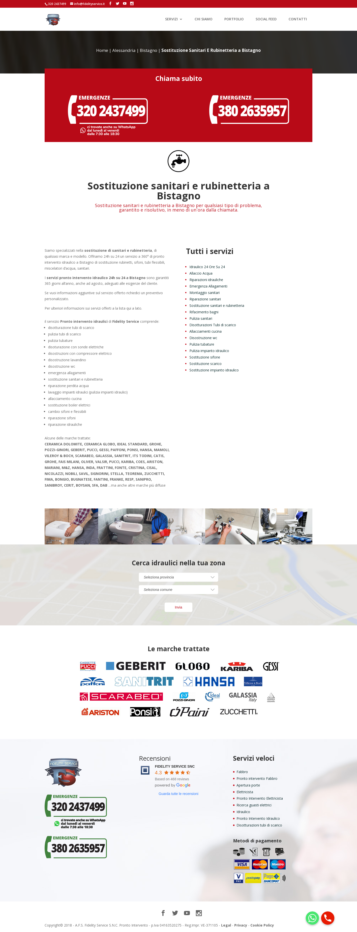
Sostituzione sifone (204, 357)
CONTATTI (298, 19)
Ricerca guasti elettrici (254, 805)
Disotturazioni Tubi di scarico (212, 325)
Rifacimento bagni (203, 312)
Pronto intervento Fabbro (257, 778)
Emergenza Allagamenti (208, 286)
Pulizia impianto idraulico (209, 350)
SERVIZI (171, 19)
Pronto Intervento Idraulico (258, 818)
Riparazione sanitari (205, 299)
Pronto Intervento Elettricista (260, 798)
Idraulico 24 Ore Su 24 (207, 266)
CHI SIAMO (203, 19)
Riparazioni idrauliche (206, 279)
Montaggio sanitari (204, 292)
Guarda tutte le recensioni (178, 794)
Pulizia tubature (201, 344)
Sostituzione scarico (205, 363)
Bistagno (148, 50)
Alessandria (124, 50)
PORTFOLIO (234, 19)
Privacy (240, 925)
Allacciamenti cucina (205, 331)
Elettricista (245, 791)
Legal (226, 925)
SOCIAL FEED (266, 19)
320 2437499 (57, 4)
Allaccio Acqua (200, 273)
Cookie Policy (262, 925)
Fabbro (242, 771)
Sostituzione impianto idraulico (214, 370)
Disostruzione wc (203, 337)
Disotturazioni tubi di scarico (259, 825)
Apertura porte (248, 785)
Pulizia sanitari (200, 318)
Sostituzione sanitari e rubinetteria (216, 305)
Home (102, 50)
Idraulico (243, 811)
